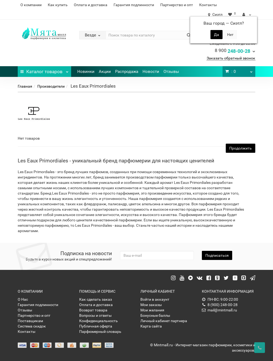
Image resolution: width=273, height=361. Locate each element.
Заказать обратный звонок (231, 58)
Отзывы (171, 71)
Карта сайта (151, 326)
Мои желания (152, 310)
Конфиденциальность (98, 321)
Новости (151, 71)
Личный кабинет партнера (163, 321)
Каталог (44, 70)
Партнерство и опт (176, 5)
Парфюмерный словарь (100, 331)
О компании (31, 5)
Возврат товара (93, 310)
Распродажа (126, 71)
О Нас (23, 299)
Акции (105, 71)
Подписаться (217, 255)
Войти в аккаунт (154, 299)
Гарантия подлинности (134, 5)
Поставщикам (30, 321)
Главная (25, 86)
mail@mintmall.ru (219, 310)
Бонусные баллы (155, 315)
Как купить (58, 5)
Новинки (85, 71)
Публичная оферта (95, 326)
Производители (51, 86)
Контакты (208, 5)
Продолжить (240, 148)
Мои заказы (151, 305)
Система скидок (32, 326)
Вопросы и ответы (95, 315)
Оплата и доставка (90, 5)
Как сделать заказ (95, 299)
